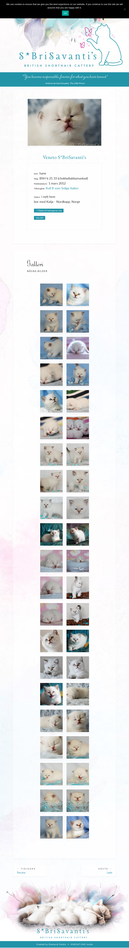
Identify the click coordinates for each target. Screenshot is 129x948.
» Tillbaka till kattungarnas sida (49, 210)
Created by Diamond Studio (51, 944)
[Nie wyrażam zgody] (124, 9)
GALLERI (39, 217)
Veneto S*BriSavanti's (64, 157)
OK (65, 13)
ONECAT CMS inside (82, 944)
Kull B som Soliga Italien (62, 188)
